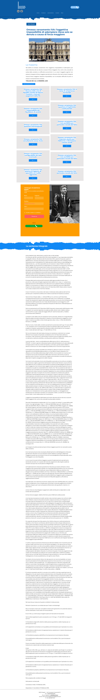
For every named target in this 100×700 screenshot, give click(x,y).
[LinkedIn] (18, 11)
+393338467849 (54, 695)
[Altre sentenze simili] (28, 84)
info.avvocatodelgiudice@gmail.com (51, 696)
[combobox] (34, 209)
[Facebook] (21, 11)
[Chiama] (75, 7)
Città (25, 206)
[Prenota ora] (34, 216)
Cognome (37, 195)
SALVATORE (22, 6)
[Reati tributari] (31, 24)
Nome (25, 195)
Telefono (26, 201)
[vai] (33, 99)
